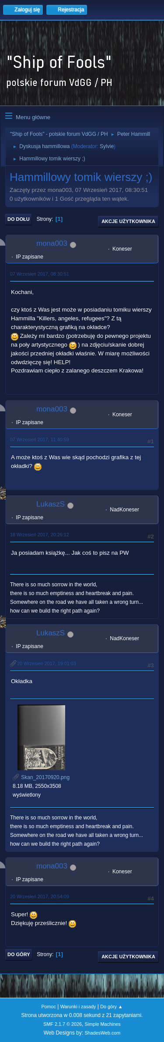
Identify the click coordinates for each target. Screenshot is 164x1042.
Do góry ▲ (111, 1006)
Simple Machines (103, 1024)
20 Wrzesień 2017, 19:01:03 (46, 663)
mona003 (51, 243)
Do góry (18, 954)
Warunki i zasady (78, 1006)
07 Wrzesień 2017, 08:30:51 (39, 273)
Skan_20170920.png (41, 777)
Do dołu (18, 219)
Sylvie (107, 146)
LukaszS (50, 504)
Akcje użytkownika (128, 221)
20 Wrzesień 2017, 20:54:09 (39, 896)
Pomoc (48, 1006)
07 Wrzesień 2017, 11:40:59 (39, 439)
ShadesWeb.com (102, 1032)
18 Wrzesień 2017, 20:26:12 (39, 534)
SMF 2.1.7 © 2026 (62, 1024)
